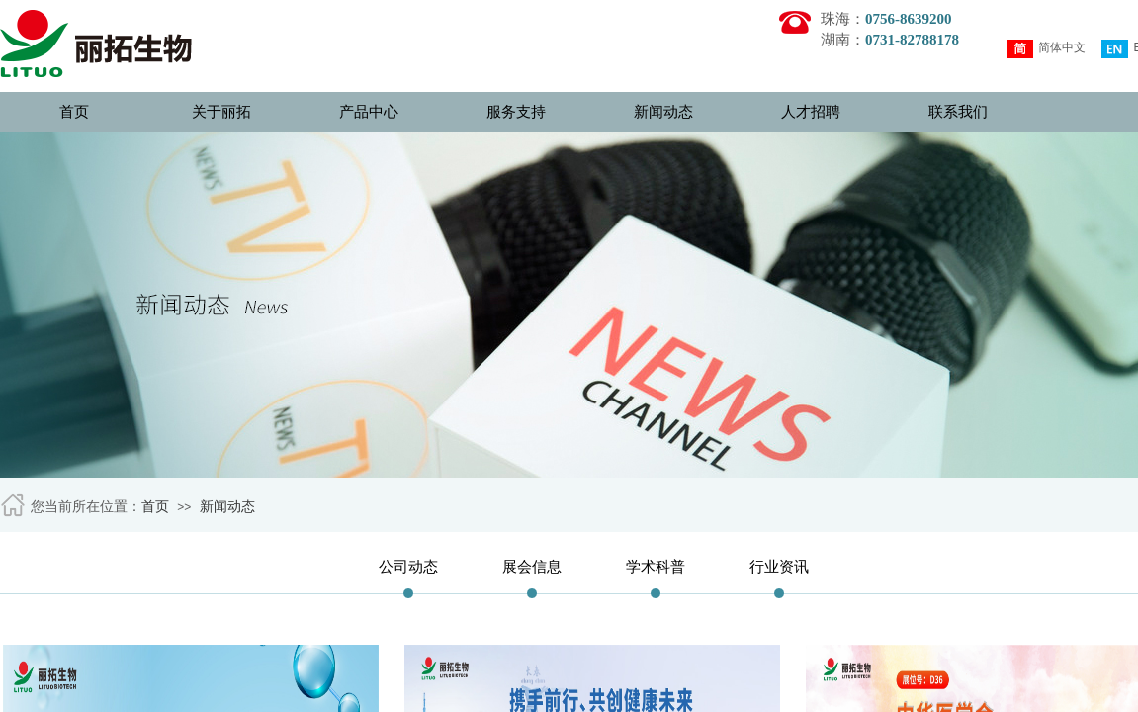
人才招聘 (810, 112)
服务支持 (516, 112)
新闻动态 (663, 112)
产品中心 (368, 112)
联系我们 (958, 112)
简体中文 (1046, 49)
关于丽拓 (221, 112)
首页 (74, 112)
